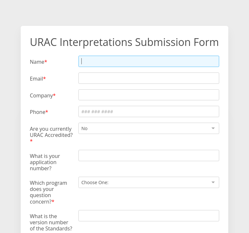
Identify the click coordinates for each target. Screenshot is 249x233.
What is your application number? (45, 162)
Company (41, 95)
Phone (37, 111)
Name (37, 61)
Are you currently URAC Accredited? (51, 132)
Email (36, 78)
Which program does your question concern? (48, 192)
